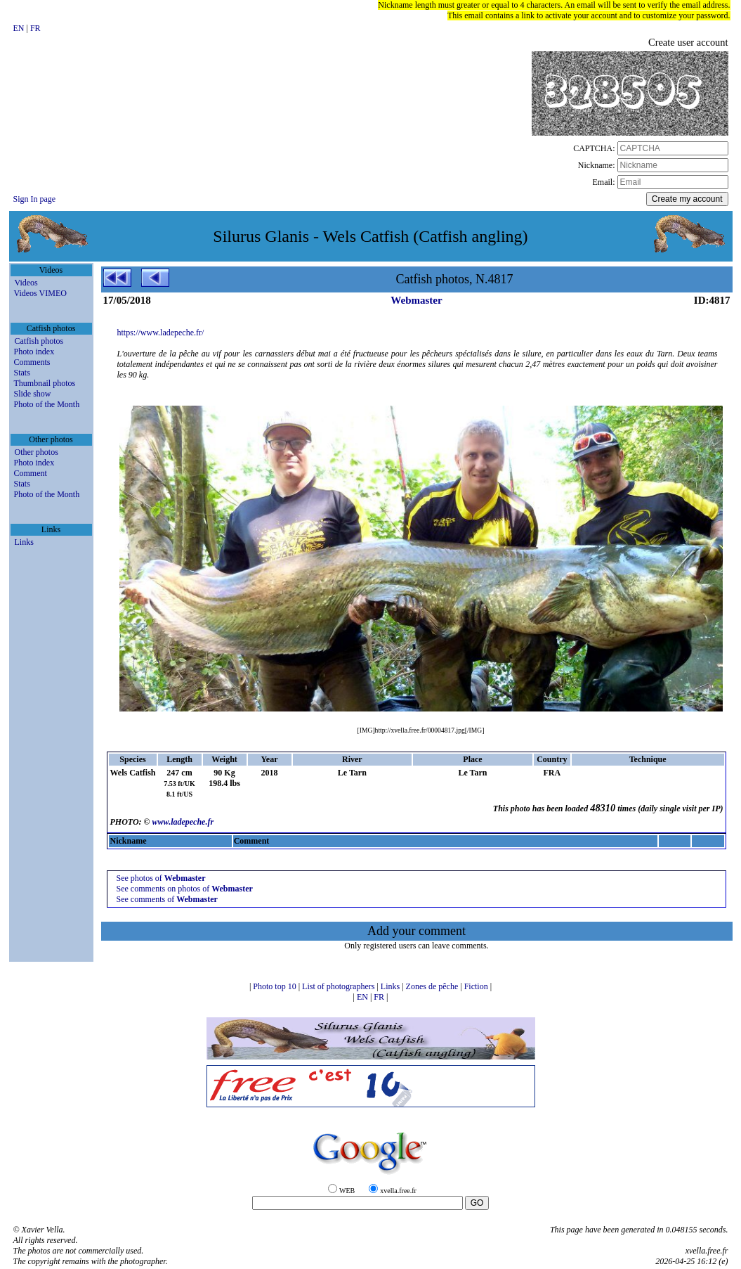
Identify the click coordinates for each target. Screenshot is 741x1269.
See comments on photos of (184, 889)
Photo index (34, 351)
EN (20, 28)
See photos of (160, 878)
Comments (32, 362)
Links (24, 542)
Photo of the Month (47, 404)
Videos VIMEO (40, 293)
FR (35, 28)
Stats (22, 373)
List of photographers (339, 986)
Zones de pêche (433, 986)
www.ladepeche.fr (183, 822)
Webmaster (416, 300)
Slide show (32, 394)
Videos (26, 283)
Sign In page (34, 199)
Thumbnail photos (45, 383)
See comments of (166, 899)
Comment (30, 473)
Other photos (36, 452)
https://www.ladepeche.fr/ (160, 332)
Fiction (477, 986)
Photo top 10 (275, 986)
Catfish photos (39, 341)
